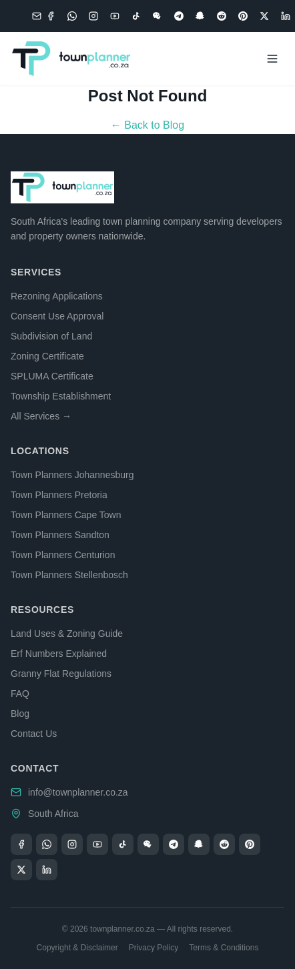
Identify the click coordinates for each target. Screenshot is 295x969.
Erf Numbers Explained (59, 653)
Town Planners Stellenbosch (69, 575)
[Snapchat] (200, 16)
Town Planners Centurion (63, 555)
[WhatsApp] (72, 16)
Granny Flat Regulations (61, 673)
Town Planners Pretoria (59, 495)
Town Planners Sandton (60, 535)
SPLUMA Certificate (52, 376)
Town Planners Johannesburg (72, 474)
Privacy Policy (154, 947)
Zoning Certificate (47, 356)
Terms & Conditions (223, 947)
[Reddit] (221, 16)
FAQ (20, 693)
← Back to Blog (147, 125)
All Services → (41, 416)
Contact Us (34, 733)
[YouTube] (114, 16)
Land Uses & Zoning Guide (67, 633)
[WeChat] (157, 16)
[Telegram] (179, 16)
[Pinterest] (243, 16)
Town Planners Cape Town (66, 515)
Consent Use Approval (57, 316)
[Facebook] (50, 16)
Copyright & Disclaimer (77, 947)
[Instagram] (93, 16)
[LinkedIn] (285, 16)
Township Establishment (61, 396)
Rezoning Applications (57, 296)
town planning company (152, 221)
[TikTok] (136, 16)
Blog (20, 713)
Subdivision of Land (51, 336)
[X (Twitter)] (264, 16)
